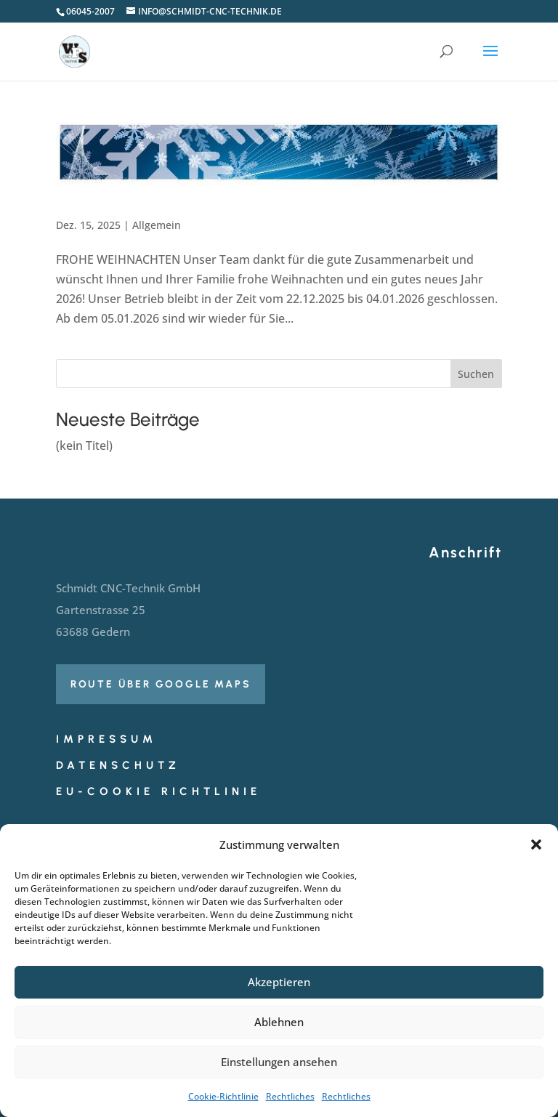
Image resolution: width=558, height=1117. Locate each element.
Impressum (106, 739)
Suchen (476, 374)
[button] (536, 844)
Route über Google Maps (160, 684)
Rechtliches (290, 1096)
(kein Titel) (84, 445)
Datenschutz (118, 765)
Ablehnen (279, 1022)
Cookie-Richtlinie (223, 1096)
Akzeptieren (279, 982)
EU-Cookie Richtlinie (158, 791)
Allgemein (156, 225)
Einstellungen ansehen (279, 1062)
